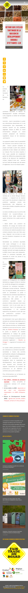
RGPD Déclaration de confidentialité (12, 588)
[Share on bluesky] (4, 77)
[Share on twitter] (4, 62)
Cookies (22, 588)
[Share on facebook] (4, 59)
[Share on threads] (4, 66)
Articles (18, 47)
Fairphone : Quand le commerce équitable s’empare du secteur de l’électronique (12, 532)
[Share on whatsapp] (4, 74)
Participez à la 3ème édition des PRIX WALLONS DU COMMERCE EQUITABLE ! (12, 499)
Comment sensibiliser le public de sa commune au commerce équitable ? (13, 466)
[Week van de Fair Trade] (7, 2)
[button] (24, 2)
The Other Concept (20, 587)
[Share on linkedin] (4, 70)
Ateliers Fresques (13, 329)
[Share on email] (4, 81)
